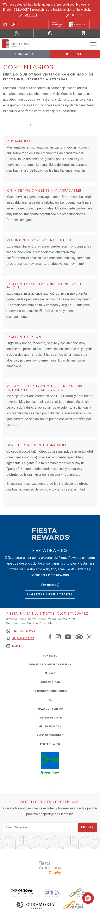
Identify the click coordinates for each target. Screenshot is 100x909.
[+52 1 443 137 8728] (20, 631)
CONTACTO (50, 655)
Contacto (25, 54)
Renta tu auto (50, 744)
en (13, 24)
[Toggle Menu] (93, 43)
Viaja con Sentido (50, 708)
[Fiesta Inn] (77, 24)
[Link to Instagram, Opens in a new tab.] (58, 636)
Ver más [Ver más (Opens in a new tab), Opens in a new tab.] (50, 585)
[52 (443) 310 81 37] (20, 638)
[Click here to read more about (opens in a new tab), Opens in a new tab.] (50, 868)
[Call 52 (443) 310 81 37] (83, 33)
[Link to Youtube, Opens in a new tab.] (68, 636)
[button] (88, 898)
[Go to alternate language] (27, 15)
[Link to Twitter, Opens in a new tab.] (89, 636)
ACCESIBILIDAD (50, 682)
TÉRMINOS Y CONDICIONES (50, 691)
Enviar (87, 827)
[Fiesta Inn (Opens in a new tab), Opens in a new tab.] (57, 24)
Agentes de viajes (50, 717)
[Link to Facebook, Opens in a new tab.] (50, 636)
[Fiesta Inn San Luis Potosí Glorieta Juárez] (16, 44)
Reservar (75, 54)
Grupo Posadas (50, 726)
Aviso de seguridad (50, 735)
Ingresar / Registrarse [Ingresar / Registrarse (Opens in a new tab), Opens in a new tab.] (50, 594)
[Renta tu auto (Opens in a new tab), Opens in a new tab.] (16, 33)
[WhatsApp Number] (50, 33)
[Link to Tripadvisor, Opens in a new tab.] (79, 636)
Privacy (50, 673)
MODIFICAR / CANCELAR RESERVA (50, 664)
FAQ (50, 700)
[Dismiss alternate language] (74, 15)
